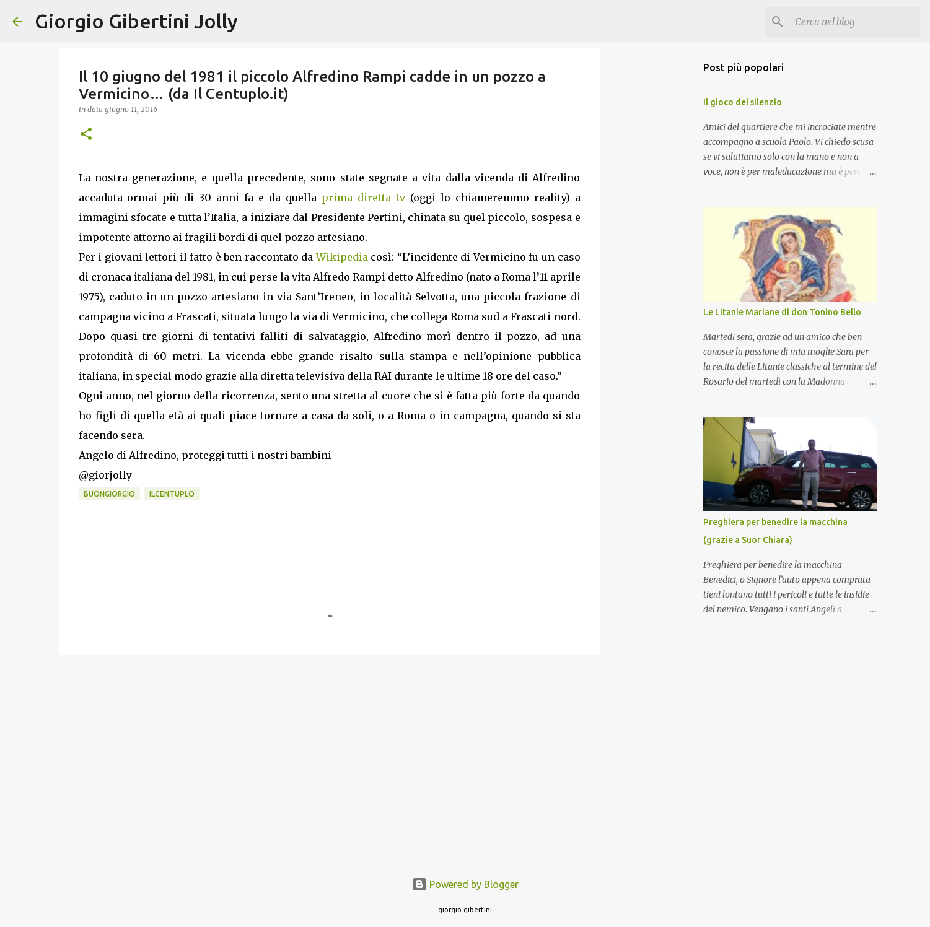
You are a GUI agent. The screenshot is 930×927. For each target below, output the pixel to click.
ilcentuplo (172, 494)
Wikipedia (342, 257)
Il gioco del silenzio (742, 102)
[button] (86, 134)
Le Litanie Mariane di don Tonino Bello (782, 312)
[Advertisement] (329, 760)
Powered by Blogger (465, 884)
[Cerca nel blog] (855, 22)
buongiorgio (109, 494)
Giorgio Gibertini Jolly (136, 21)
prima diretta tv (363, 197)
